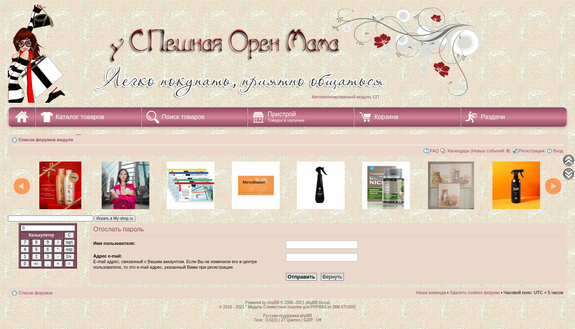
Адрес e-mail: (107, 256)
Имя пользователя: (114, 243)
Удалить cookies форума (475, 292)
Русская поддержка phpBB (287, 316)
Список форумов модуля (46, 139)
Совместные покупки (282, 307)
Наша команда (431, 292)
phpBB (273, 302)
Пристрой (286, 117)
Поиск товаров (183, 117)
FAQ (434, 150)
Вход (558, 150)
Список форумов (36, 293)
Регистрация (531, 150)
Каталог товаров (80, 117)
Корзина (386, 117)
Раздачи (493, 117)
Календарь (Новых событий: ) (479, 150)
